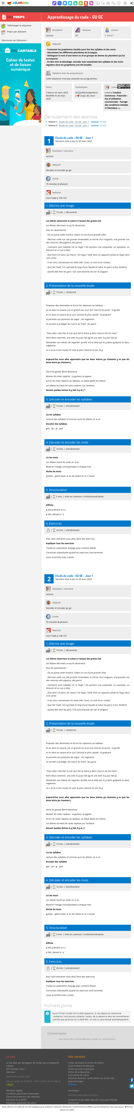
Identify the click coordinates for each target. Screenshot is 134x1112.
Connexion (73, 1084)
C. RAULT (109, 29)
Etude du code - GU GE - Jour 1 (74, 115)
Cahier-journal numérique (81, 1062)
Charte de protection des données (23, 1090)
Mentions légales (14, 1084)
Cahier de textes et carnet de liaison (86, 1056)
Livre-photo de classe (78, 1069)
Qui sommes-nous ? (16, 1062)
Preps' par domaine (13, 26)
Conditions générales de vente (21, 1096)
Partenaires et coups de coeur (83, 1101)
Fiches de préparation (79, 1065)
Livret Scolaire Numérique (81, 1059)
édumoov (10, 1065)
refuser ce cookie (67, 1109)
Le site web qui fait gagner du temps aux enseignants (32, 1056)
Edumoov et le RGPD (16, 1093)
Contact (10, 1059)
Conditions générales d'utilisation (22, 1087)
